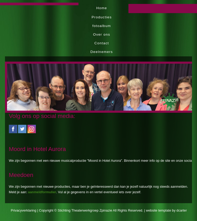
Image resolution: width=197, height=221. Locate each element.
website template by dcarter (166, 210)
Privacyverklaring (23, 210)
